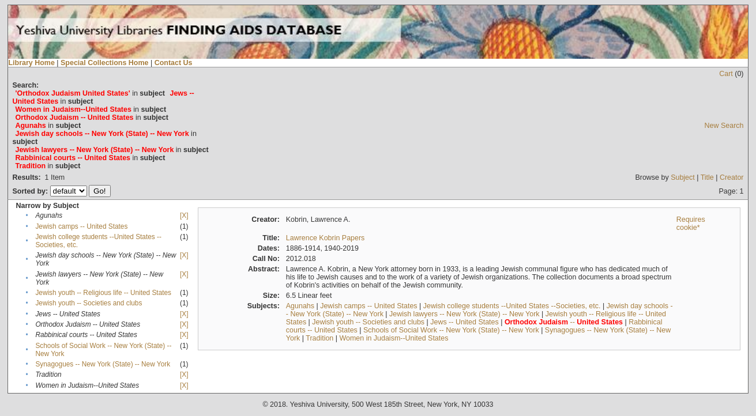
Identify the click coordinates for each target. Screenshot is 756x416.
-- (564, 322)
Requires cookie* (690, 223)
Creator (732, 177)
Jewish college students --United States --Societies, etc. (512, 306)
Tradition (319, 338)
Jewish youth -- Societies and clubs (88, 303)
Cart (726, 74)
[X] (184, 215)
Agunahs (300, 306)
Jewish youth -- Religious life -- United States (103, 293)
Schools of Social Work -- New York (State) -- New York (451, 330)
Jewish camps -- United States (81, 226)
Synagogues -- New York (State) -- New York (102, 364)
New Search (724, 126)
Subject (683, 177)
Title (707, 177)
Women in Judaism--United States (393, 338)
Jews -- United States (464, 322)
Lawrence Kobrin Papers (325, 238)
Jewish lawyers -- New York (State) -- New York (464, 314)
